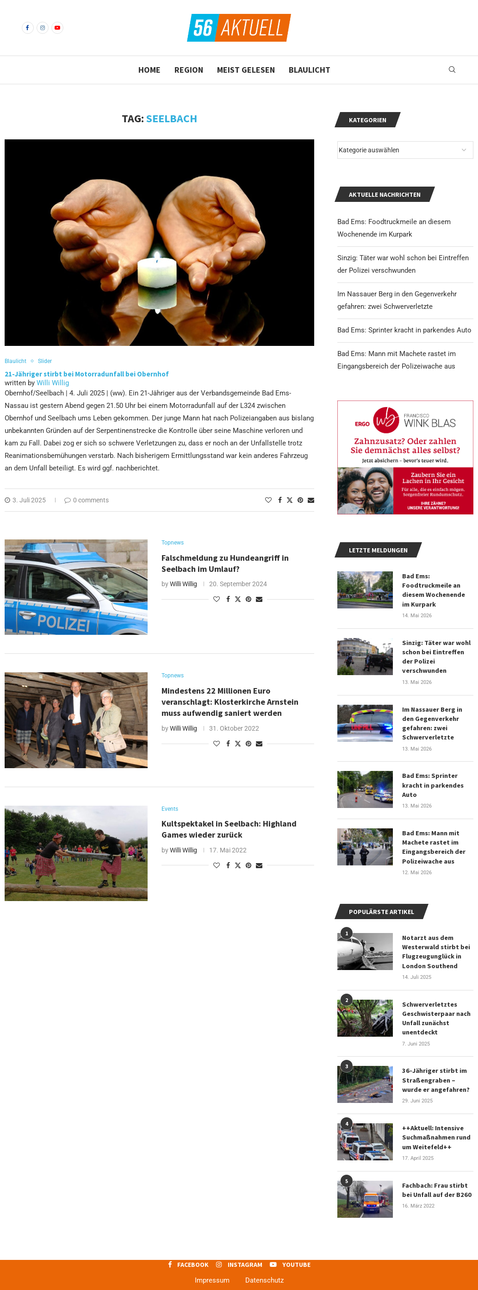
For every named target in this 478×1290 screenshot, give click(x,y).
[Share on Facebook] (280, 500)
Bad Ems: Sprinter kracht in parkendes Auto (404, 330)
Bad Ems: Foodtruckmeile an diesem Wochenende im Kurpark (437, 589)
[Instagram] (43, 28)
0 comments (86, 500)
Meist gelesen (246, 69)
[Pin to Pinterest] (300, 500)
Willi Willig (53, 383)
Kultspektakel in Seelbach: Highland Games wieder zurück (229, 830)
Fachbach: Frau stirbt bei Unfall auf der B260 (436, 1179)
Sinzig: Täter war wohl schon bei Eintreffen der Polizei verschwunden (436, 654)
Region (188, 69)
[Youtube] (57, 28)
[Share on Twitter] (289, 500)
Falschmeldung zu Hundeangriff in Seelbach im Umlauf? (225, 564)
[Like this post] (268, 500)
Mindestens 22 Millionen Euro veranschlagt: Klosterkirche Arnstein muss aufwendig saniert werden (229, 703)
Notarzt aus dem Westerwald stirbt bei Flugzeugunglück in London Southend (436, 945)
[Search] (452, 70)
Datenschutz (264, 1270)
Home (149, 69)
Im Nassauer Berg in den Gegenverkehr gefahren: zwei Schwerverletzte (432, 720)
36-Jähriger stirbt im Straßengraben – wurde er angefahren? (436, 1071)
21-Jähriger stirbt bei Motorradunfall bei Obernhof (87, 374)
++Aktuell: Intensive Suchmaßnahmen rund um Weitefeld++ (436, 1127)
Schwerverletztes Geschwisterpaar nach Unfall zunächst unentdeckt (436, 1010)
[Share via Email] (311, 500)
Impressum (212, 1270)
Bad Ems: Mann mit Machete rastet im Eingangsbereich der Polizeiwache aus (433, 841)
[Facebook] (28, 28)
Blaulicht (309, 69)
